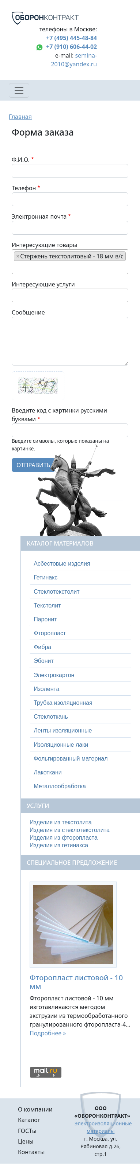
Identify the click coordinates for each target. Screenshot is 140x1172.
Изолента (46, 689)
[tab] (80, 563)
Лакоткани (47, 772)
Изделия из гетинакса (59, 845)
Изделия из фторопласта (64, 838)
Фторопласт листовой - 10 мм (76, 982)
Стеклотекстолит (56, 592)
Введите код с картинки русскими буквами (59, 414)
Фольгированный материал (70, 758)
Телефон (24, 188)
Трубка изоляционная (63, 703)
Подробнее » (48, 1033)
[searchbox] (16, 267)
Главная (20, 117)
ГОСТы (27, 1131)
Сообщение (28, 312)
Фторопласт (50, 633)
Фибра (42, 647)
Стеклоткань (51, 717)
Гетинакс (45, 577)
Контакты (31, 1152)
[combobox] (70, 261)
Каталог (29, 1120)
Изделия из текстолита (61, 822)
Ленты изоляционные (63, 730)
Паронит (45, 619)
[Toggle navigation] (19, 90)
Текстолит (47, 605)
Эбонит (44, 661)
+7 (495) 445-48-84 (71, 38)
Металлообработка (60, 786)
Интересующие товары (44, 245)
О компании (35, 1109)
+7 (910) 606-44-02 (71, 47)
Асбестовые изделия (62, 563)
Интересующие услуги (43, 284)
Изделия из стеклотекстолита (70, 830)
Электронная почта (39, 216)
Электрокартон (54, 675)
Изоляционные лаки (61, 745)
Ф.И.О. (21, 160)
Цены (26, 1141)
